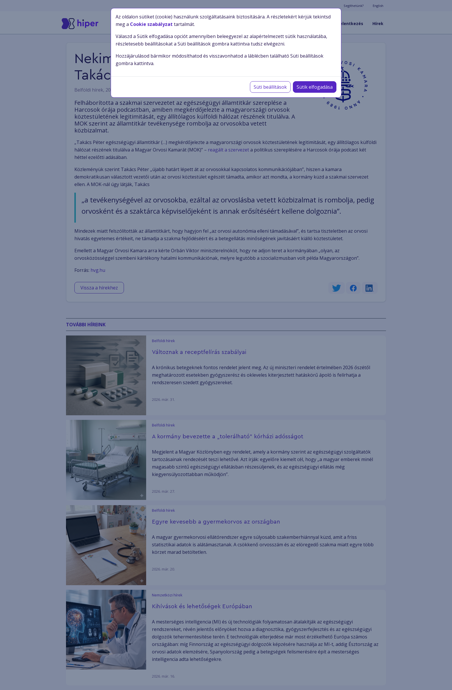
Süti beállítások (270, 87)
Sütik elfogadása (315, 87)
